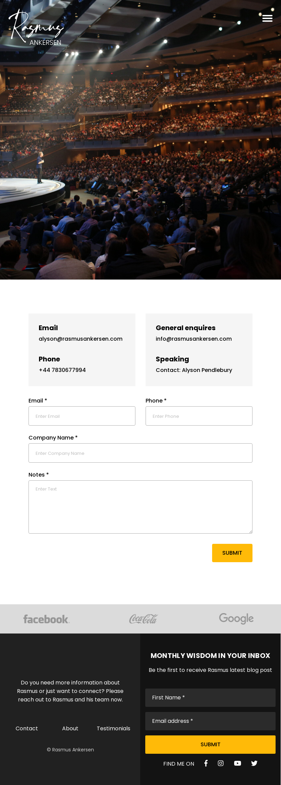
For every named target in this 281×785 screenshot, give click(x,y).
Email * (38, 401)
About (70, 728)
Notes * (39, 475)
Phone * (156, 401)
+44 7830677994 (62, 370)
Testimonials (113, 728)
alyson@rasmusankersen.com (81, 339)
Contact (27, 728)
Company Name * (53, 438)
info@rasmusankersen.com (194, 339)
